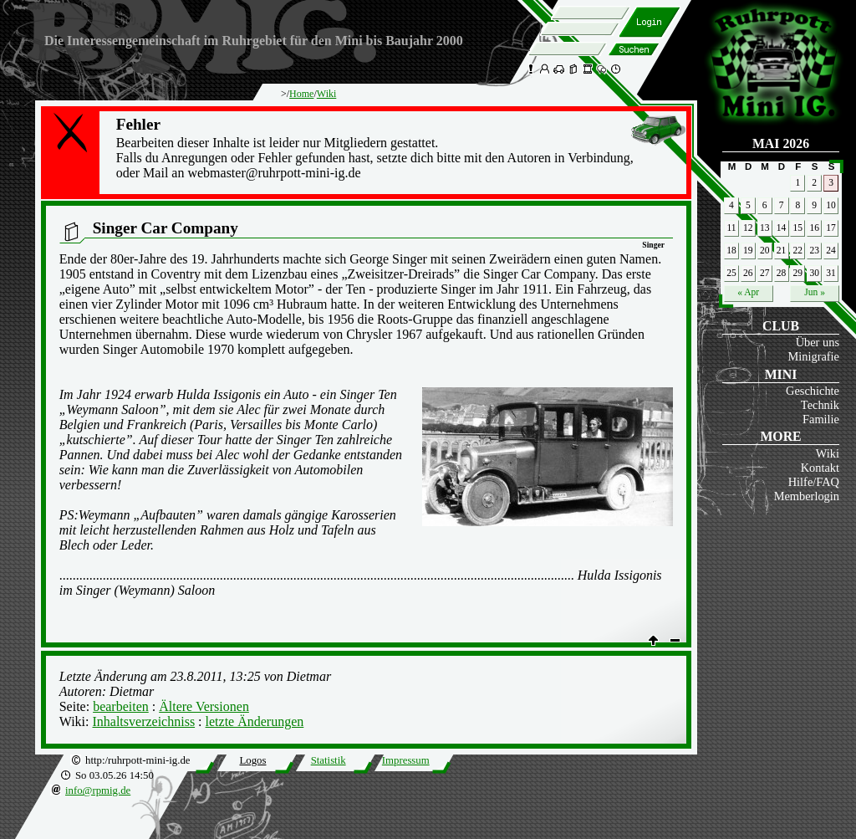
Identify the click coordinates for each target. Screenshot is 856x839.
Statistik (328, 760)
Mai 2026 (780, 143)
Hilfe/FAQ (813, 482)
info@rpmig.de (97, 790)
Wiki (827, 453)
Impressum (406, 760)
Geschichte (812, 390)
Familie (820, 419)
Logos (252, 760)
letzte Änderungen (255, 721)
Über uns (817, 342)
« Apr (748, 292)
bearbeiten (121, 706)
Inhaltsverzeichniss (143, 721)
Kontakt (820, 467)
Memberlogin (806, 496)
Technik (820, 405)
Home (301, 94)
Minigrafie (813, 356)
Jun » (814, 292)
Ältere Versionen (204, 706)
